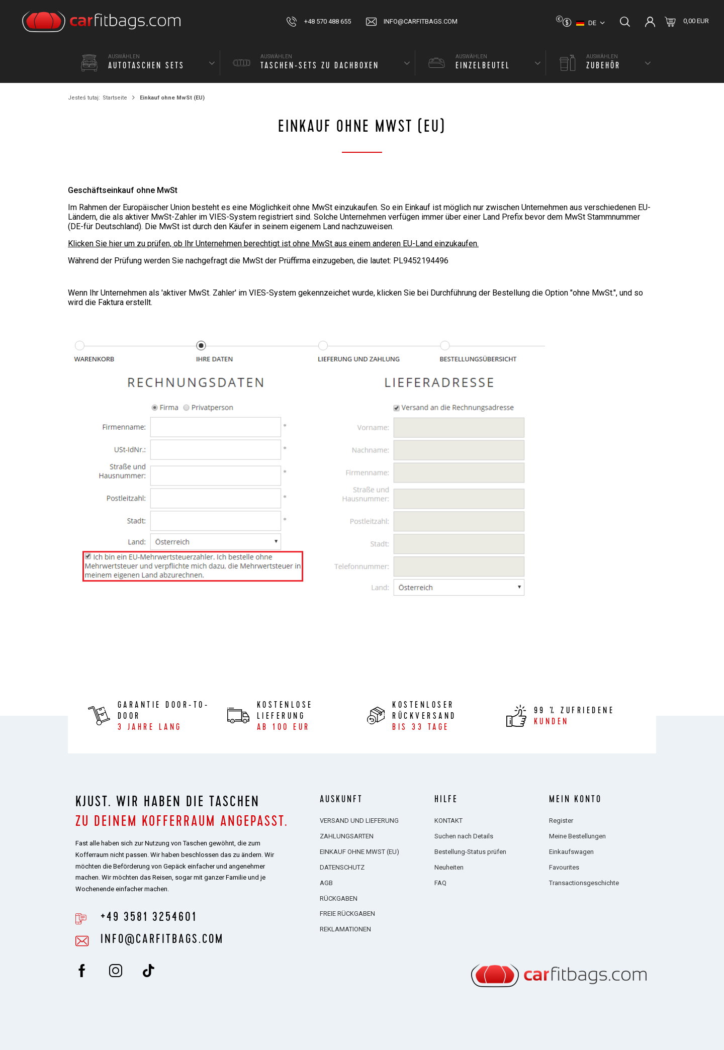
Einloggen (650, 21)
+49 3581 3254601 (149, 917)
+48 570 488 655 (327, 21)
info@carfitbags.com (421, 21)
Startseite (115, 97)
